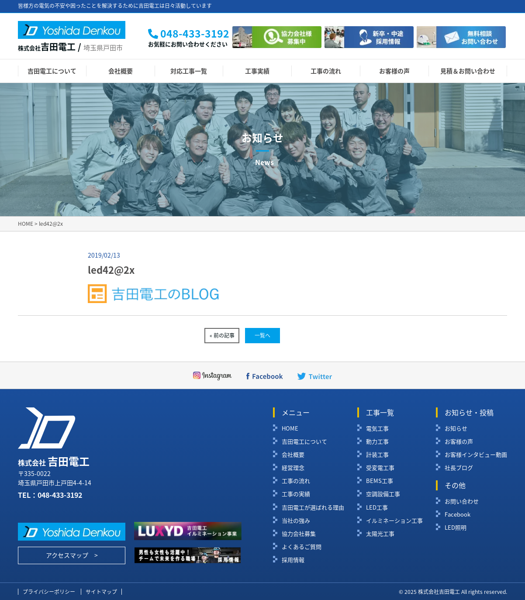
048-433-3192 (60, 495)
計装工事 (377, 455)
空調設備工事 (383, 494)
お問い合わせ (462, 501)
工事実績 (257, 70)
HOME (290, 428)
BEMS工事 (379, 481)
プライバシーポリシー (49, 592)
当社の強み (296, 520)
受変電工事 (380, 468)
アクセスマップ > (72, 555)
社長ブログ (459, 468)
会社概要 (120, 70)
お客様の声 (394, 70)
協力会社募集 (299, 534)
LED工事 (377, 507)
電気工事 (377, 428)
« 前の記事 (222, 335)
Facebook (457, 514)
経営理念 (293, 468)
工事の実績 (296, 494)
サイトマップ (101, 592)
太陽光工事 (380, 534)
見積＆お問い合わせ (467, 70)
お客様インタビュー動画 (476, 455)
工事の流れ (326, 70)
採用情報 (293, 560)
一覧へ (262, 335)
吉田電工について (52, 70)
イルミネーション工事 (394, 520)
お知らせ (456, 428)
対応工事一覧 (188, 70)
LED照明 (455, 527)
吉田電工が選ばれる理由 (313, 507)
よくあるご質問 (301, 547)
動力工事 (377, 441)
